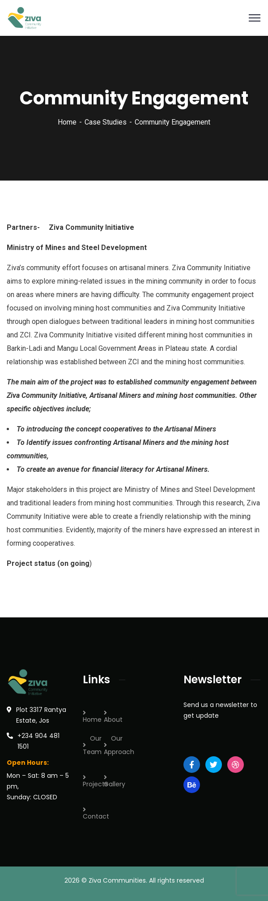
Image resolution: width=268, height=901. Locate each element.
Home (67, 122)
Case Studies (106, 122)
